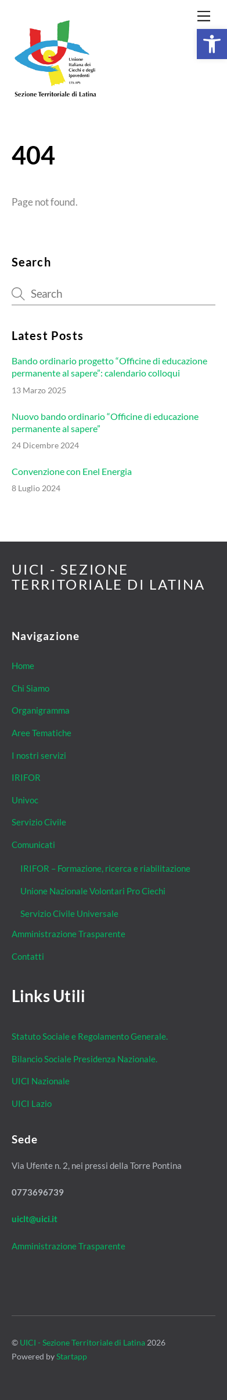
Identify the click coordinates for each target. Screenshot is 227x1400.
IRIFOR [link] (26, 777)
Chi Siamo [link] (30, 688)
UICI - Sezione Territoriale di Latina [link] (82, 1342)
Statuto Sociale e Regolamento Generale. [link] (90, 1036)
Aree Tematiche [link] (41, 733)
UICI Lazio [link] (32, 1103)
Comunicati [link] (33, 844)
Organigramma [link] (41, 710)
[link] (212, 44)
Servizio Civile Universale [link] (69, 913)
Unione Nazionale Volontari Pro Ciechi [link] (92, 891)
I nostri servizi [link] (39, 755)
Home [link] (23, 665)
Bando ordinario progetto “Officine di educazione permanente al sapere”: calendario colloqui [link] (109, 366)
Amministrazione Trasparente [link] (68, 934)
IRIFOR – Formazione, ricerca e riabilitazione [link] (105, 868)
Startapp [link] (71, 1356)
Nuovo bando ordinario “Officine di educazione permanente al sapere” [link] (105, 422)
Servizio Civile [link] (39, 822)
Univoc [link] (25, 800)
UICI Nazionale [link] (41, 1081)
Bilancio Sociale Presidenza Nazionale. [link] (84, 1059)
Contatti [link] (28, 956)
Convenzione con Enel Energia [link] (72, 471)
